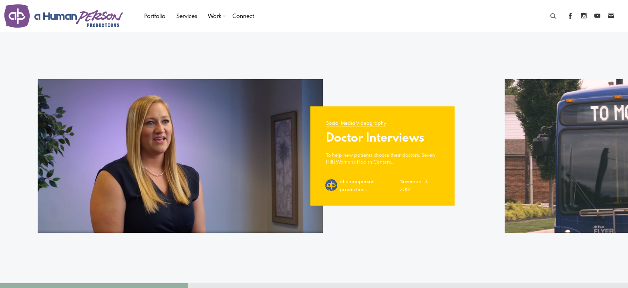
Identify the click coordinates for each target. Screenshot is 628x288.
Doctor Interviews (375, 137)
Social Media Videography (356, 123)
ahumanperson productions (357, 185)
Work (214, 16)
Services (186, 16)
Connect (243, 16)
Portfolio (154, 16)
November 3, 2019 (414, 185)
